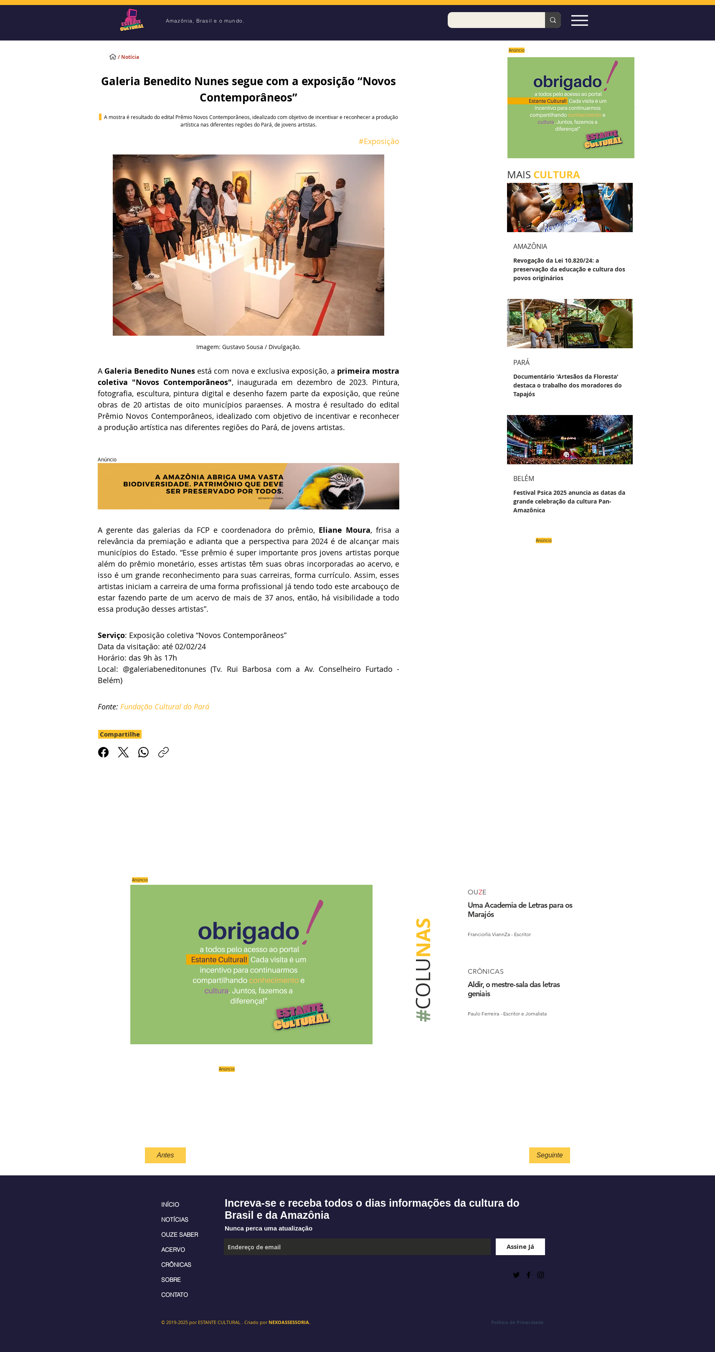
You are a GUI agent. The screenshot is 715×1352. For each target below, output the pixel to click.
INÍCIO (170, 1204)
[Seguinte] (549, 1155)
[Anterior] (506, 108)
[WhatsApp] (143, 752)
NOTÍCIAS (174, 1219)
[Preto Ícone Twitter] (516, 1275)
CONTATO (174, 1295)
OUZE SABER (179, 1234)
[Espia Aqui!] (579, 20)
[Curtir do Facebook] (244, 1275)
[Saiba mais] (568, 107)
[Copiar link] (163, 752)
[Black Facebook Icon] (528, 1275)
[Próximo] (635, 108)
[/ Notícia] (136, 57)
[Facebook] (103, 752)
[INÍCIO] (112, 56)
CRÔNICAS (176, 1264)
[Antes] (165, 1155)
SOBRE (171, 1280)
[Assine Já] (520, 1246)
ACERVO (173, 1249)
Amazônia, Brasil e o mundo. (205, 21)
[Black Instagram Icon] (540, 1275)
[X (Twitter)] (123, 752)
